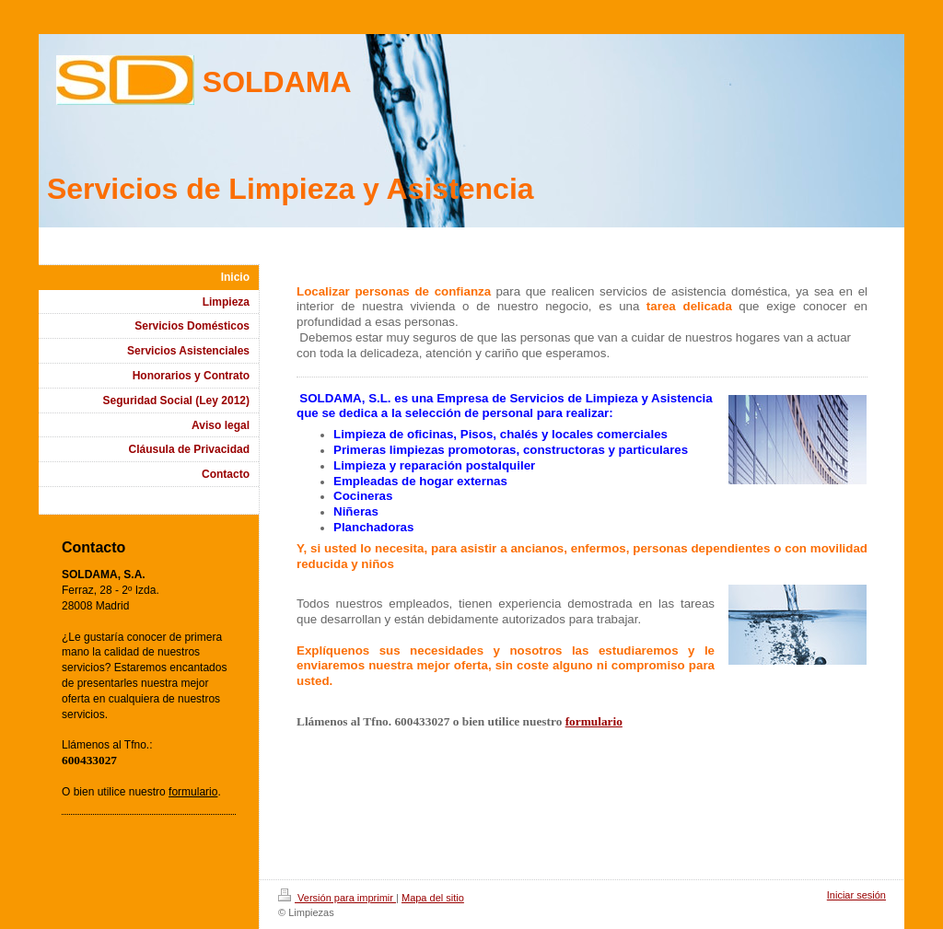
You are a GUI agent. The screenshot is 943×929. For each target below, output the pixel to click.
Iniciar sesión (856, 894)
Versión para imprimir (337, 897)
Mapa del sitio (433, 897)
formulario (594, 721)
